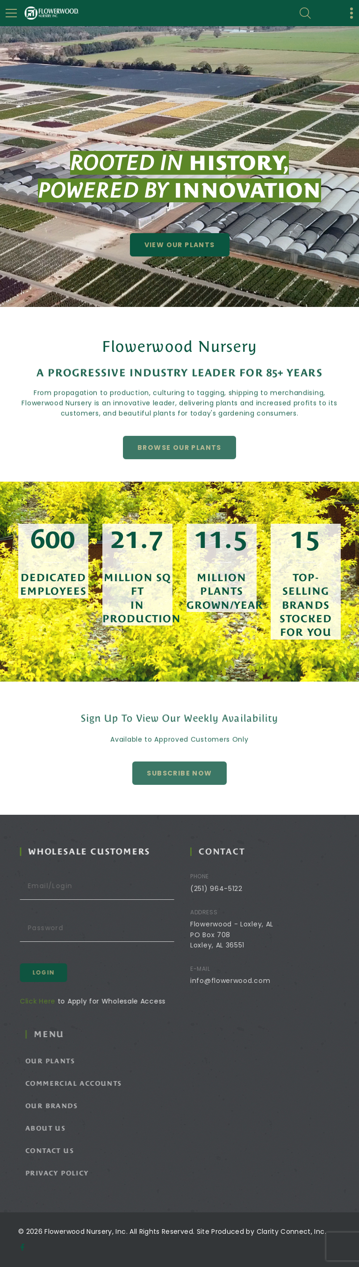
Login (54, 972)
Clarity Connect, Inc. (291, 1231)
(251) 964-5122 (230, 888)
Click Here (48, 1001)
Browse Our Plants (179, 461)
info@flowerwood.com (244, 980)
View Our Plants (179, 244)
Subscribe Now (179, 787)
